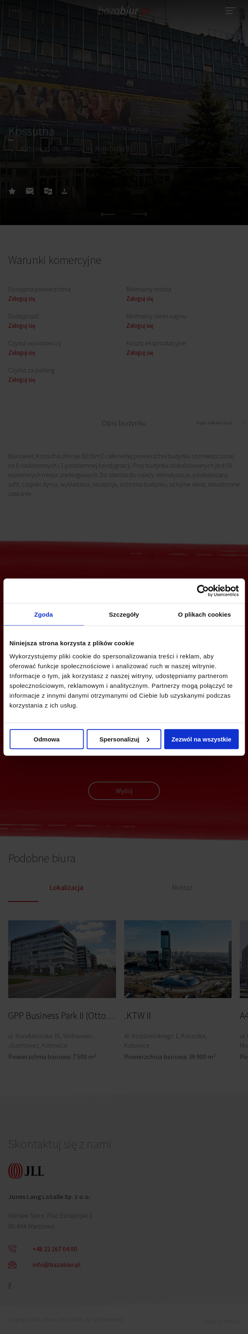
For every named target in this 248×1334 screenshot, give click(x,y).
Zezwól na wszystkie (201, 738)
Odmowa (46, 738)
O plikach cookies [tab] (204, 614)
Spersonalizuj (124, 738)
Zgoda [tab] (43, 614)
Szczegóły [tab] (124, 614)
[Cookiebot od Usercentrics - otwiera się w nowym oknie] (203, 591)
